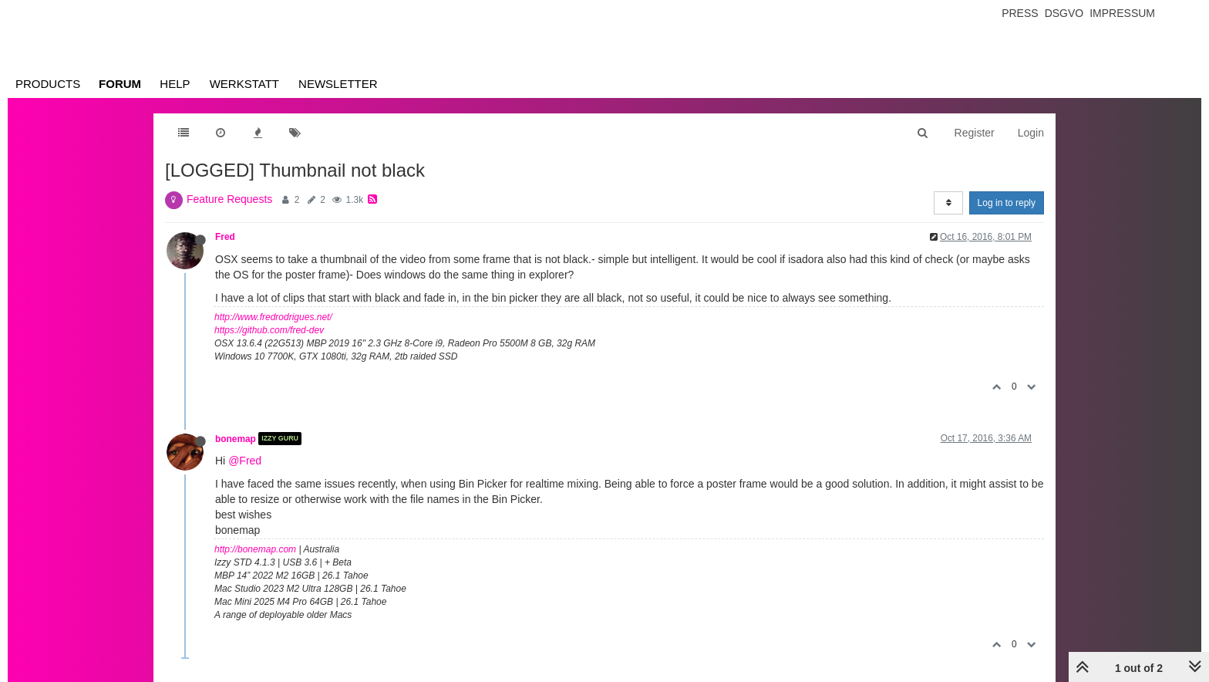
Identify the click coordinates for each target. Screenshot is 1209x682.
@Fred (244, 460)
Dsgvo (1064, 13)
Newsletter (338, 83)
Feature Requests (229, 199)
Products (47, 83)
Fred (225, 236)
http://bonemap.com (255, 549)
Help (175, 83)
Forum (120, 83)
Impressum (1122, 13)
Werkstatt (244, 83)
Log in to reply (1007, 203)
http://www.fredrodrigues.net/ (273, 317)
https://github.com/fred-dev (269, 330)
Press (1020, 13)
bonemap (235, 438)
